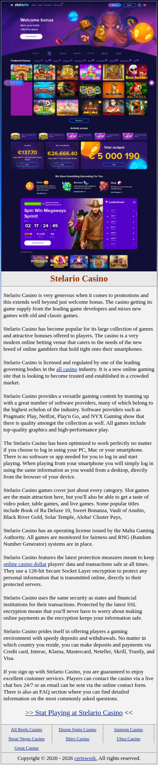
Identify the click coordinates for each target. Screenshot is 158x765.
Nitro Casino (78, 738)
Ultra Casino (128, 738)
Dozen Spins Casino (77, 729)
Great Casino (26, 747)
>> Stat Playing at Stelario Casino (74, 713)
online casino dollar (25, 564)
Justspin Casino (128, 729)
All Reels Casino (27, 729)
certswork (85, 758)
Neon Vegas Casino (26, 738)
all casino (66, 369)
